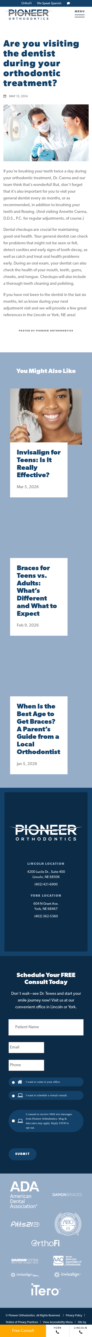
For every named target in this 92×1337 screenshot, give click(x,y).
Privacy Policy (74, 1315)
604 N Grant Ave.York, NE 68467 (46, 906)
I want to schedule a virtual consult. (46, 1095)
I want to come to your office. (43, 1081)
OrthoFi (26, 3)
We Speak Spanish (49, 3)
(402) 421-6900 (46, 884)
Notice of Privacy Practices (22, 1322)
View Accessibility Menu (58, 1322)
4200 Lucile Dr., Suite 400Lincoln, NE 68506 (46, 874)
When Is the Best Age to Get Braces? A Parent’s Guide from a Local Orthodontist (38, 729)
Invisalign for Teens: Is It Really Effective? (39, 464)
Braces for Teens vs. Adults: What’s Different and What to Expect (37, 591)
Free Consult (23, 1331)
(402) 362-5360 (46, 916)
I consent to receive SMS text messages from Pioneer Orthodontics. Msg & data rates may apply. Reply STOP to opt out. (49, 1120)
